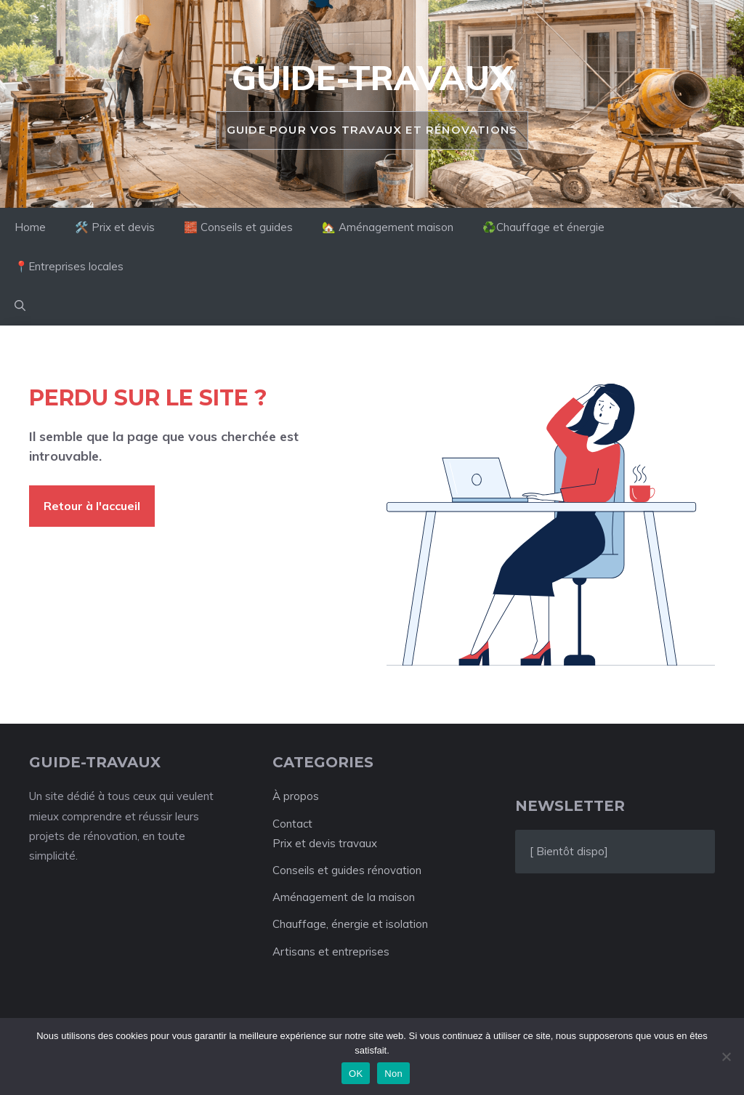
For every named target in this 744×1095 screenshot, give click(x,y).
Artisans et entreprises (330, 951)
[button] (20, 306)
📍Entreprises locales (69, 266)
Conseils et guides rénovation (346, 870)
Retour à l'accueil (92, 505)
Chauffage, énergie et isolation (350, 924)
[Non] (726, 1056)
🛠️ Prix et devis (115, 227)
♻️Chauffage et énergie (543, 227)
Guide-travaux (372, 78)
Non (393, 1073)
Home (30, 227)
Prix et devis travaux (324, 843)
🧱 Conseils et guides (238, 227)
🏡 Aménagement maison (387, 227)
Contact (292, 824)
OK (356, 1073)
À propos (295, 796)
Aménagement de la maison (343, 897)
